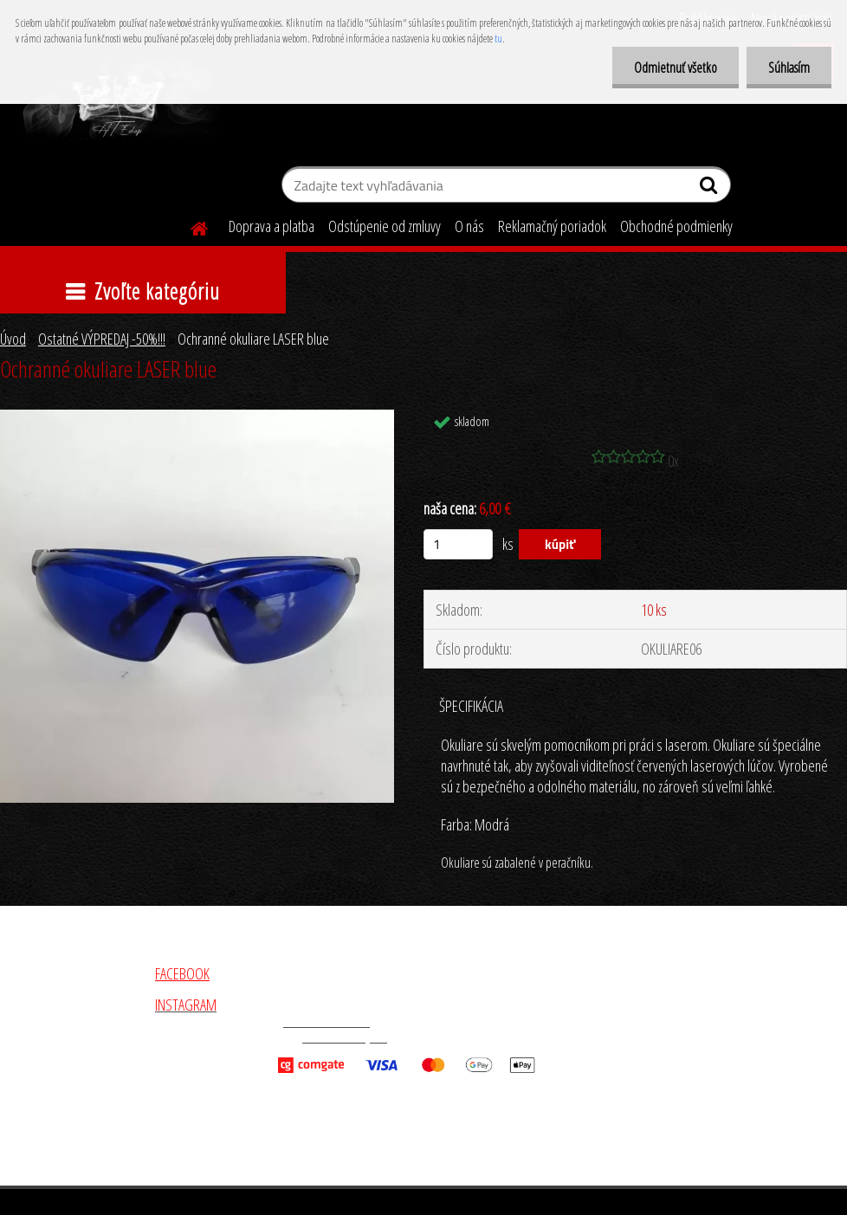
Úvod (13, 338)
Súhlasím (789, 67)
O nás (469, 226)
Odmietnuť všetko (675, 67)
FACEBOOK (182, 973)
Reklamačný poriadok (552, 226)
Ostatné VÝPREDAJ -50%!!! (101, 338)
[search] (710, 189)
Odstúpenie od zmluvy (384, 226)
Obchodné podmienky (676, 226)
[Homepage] (189, 226)
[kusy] (458, 544)
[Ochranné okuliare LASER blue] (197, 417)
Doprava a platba (271, 226)
